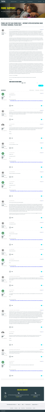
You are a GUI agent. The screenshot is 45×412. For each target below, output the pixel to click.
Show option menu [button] (43, 19)
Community (40, 1)
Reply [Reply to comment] (41, 105)
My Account (28, 404)
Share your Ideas (17, 100)
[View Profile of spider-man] (4, 32)
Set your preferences (39, 100)
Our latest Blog (12, 100)
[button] (43, 1)
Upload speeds (20, 81)
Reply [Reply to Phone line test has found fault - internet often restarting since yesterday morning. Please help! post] (40, 85)
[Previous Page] (20, 382)
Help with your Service (27, 100)
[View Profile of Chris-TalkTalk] (4, 96)
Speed (15, 81)
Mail (22, 404)
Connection (10, 81)
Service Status (22, 100)
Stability (17, 81)
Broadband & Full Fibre (11, 404)
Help (19, 404)
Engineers (13, 81)
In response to (4, 130)
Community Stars (33, 100)
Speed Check (34, 404)
